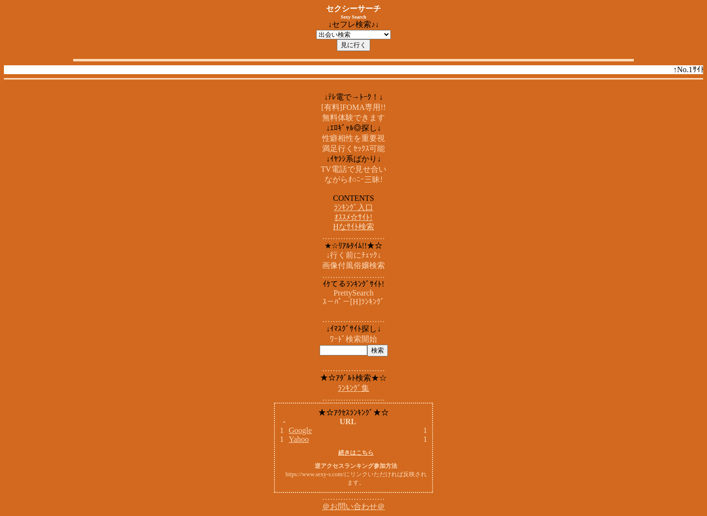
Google (300, 430)
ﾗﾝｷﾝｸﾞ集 (353, 388)
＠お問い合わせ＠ (353, 506)
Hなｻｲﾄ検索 (353, 226)
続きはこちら (356, 452)
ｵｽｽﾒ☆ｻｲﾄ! (353, 217)
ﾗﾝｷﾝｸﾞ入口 (353, 207)
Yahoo (299, 439)
